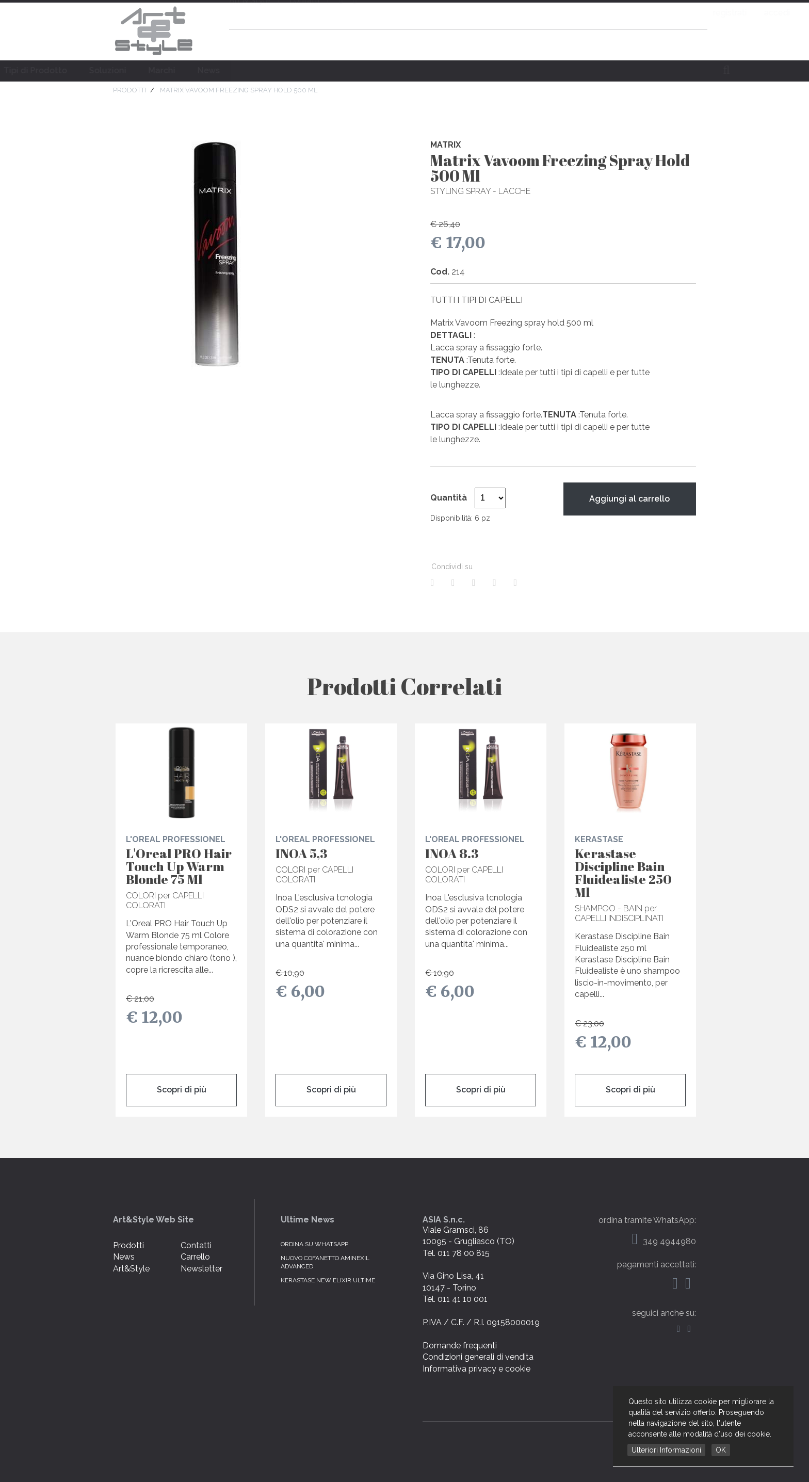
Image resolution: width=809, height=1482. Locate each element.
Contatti (196, 1245)
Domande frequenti (460, 1345)
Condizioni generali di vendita (478, 1357)
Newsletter (201, 1269)
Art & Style (154, 31)
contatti (304, 13)
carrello (692, 43)
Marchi (387, 70)
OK (721, 1450)
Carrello (195, 1257)
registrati (647, 13)
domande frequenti (626, 43)
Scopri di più (181, 1089)
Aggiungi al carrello (629, 499)
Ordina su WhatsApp (314, 1244)
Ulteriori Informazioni (666, 1450)
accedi (694, 13)
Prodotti (128, 1245)
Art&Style (131, 1269)
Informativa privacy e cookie (476, 1369)
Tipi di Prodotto (260, 70)
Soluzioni (332, 70)
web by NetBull (666, 1435)
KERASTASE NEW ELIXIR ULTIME (328, 1280)
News (434, 70)
